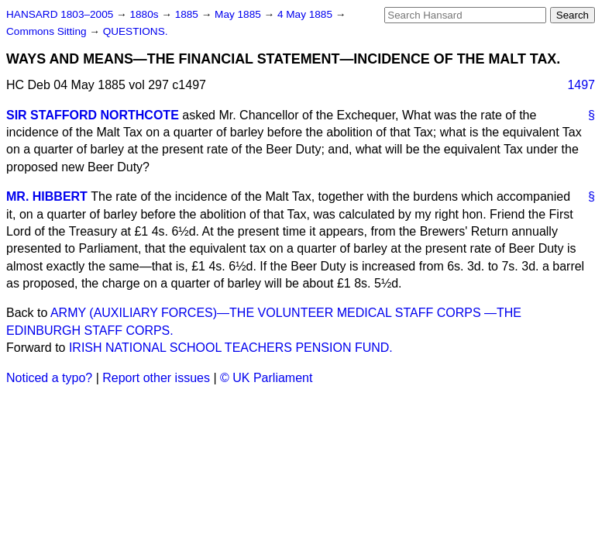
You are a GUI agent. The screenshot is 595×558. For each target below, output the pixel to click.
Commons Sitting (47, 31)
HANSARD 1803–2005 (59, 14)
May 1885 (239, 14)
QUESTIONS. (135, 31)
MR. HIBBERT (47, 196)
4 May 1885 (306, 14)
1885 (188, 14)
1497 (581, 84)
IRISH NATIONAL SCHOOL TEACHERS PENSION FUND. (231, 347)
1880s (145, 14)
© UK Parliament (266, 377)
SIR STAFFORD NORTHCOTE (92, 115)
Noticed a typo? (49, 377)
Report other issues (156, 377)
